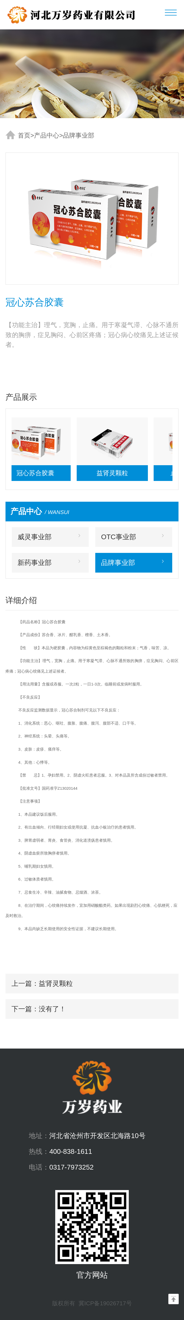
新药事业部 (35, 563)
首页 (24, 135)
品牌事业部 (78, 135)
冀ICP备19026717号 (105, 1303)
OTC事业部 (118, 537)
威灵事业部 (35, 537)
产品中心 (46, 135)
